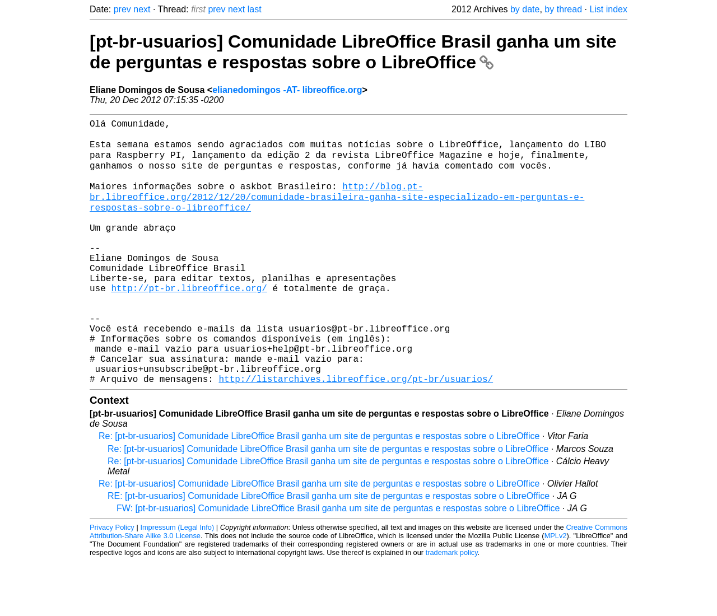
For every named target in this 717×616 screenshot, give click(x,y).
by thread (563, 9)
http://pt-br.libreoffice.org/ (189, 322)
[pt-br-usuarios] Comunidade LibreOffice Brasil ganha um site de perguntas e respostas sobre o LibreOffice (353, 51)
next (141, 9)
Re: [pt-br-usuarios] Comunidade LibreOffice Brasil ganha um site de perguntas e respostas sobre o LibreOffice (319, 491)
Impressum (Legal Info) (177, 582)
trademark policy (452, 607)
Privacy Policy (112, 582)
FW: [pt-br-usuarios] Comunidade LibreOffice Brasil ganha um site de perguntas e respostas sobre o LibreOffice (338, 563)
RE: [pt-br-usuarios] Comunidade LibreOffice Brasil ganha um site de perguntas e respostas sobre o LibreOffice (329, 551)
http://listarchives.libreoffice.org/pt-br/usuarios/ (355, 433)
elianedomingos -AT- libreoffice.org (287, 90)
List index (608, 9)
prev (122, 9)
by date (524, 9)
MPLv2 (555, 590)
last (255, 9)
